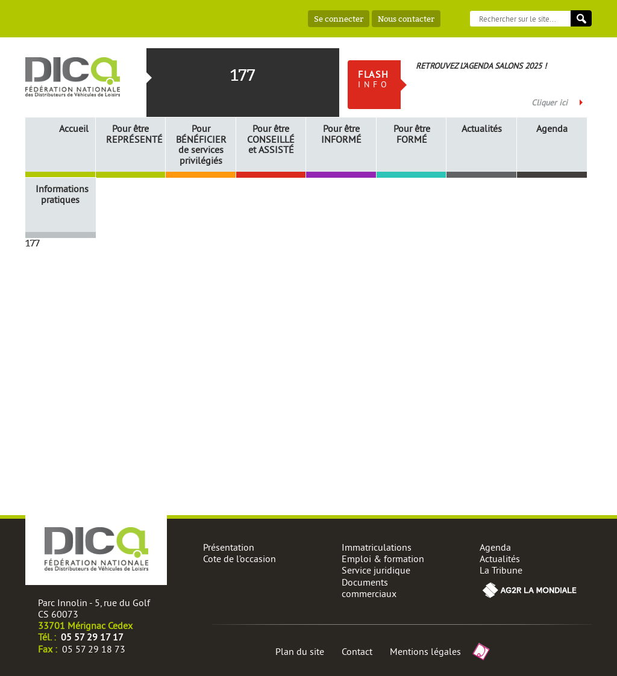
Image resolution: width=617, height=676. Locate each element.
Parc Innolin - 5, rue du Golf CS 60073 (94, 608)
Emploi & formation (383, 558)
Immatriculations (377, 547)
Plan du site (299, 651)
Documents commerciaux (369, 587)
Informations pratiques (62, 194)
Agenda (552, 129)
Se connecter (338, 18)
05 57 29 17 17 (92, 637)
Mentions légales (425, 651)
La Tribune (501, 570)
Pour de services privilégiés (201, 145)
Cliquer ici (549, 102)
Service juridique (376, 570)
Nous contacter (406, 18)
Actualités (482, 129)
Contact (357, 651)
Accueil (74, 128)
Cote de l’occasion (239, 558)
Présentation (228, 547)
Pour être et (271, 139)
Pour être (132, 134)
